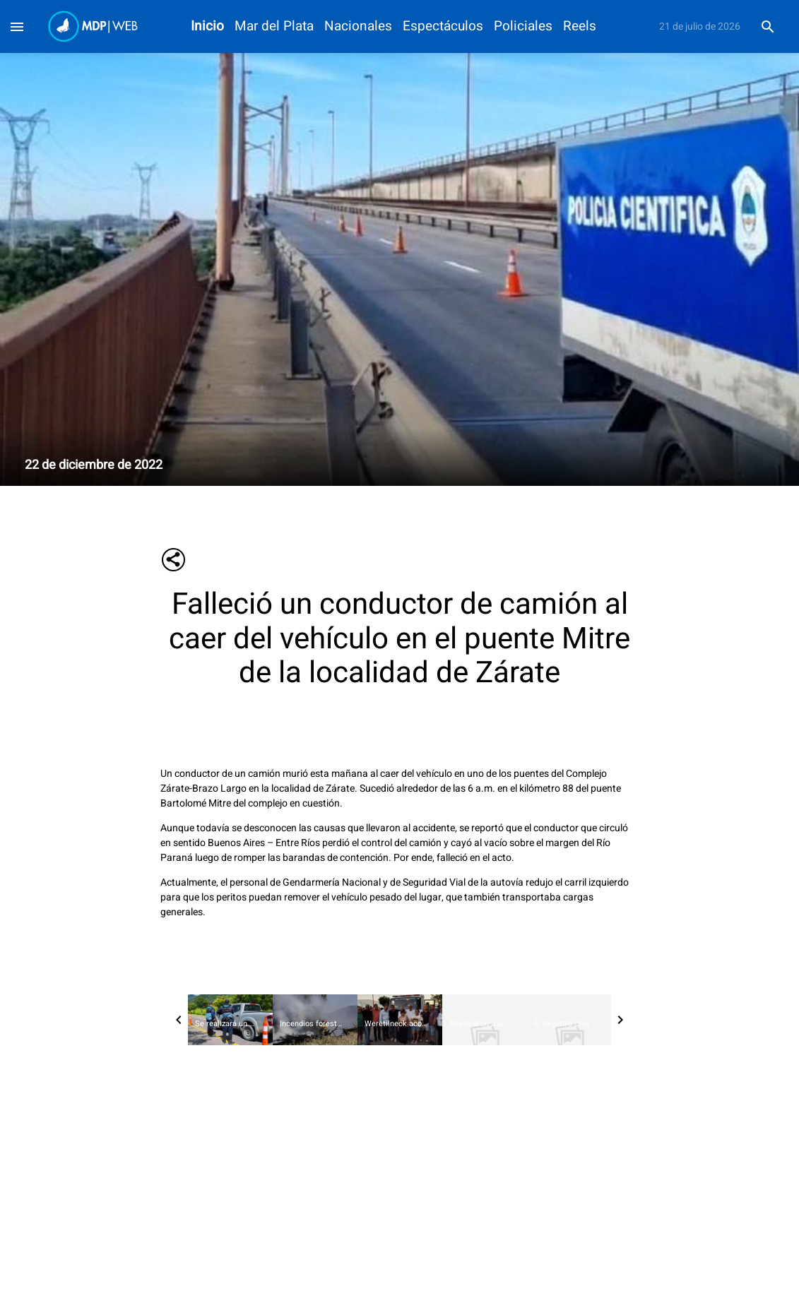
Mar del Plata (274, 26)
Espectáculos (443, 26)
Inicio (207, 26)
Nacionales (358, 26)
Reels (579, 26)
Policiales (523, 26)
